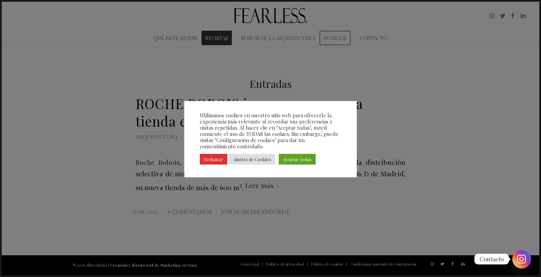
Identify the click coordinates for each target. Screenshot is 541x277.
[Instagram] (521, 259)
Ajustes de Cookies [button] (252, 159)
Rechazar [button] (213, 159)
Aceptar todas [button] (297, 159)
